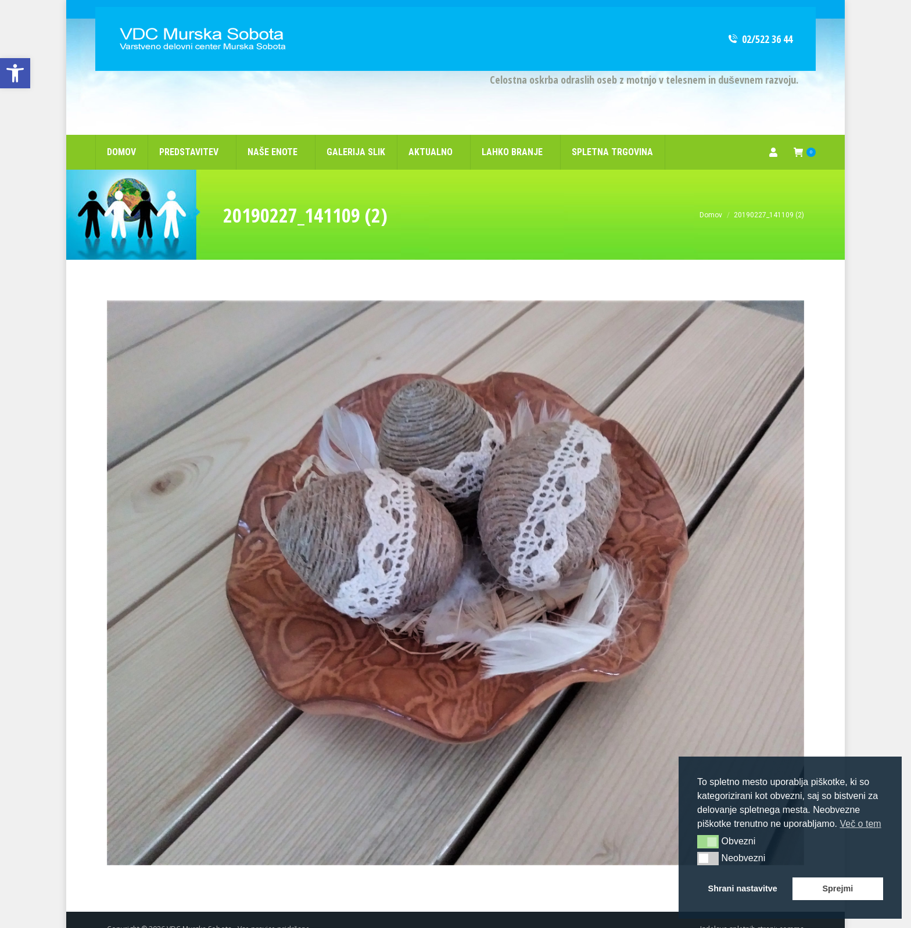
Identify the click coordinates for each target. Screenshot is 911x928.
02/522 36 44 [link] (759, 20)
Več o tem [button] (860, 824)
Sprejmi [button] (837, 888)
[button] (708, 841)
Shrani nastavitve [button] (742, 888)
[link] (15, 73)
